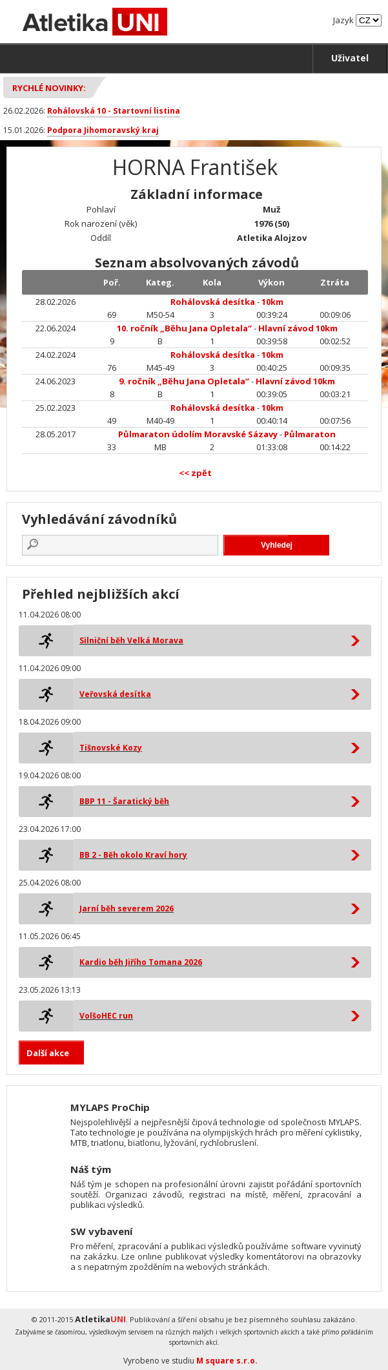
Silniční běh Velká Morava (131, 640)
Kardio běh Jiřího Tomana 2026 (140, 962)
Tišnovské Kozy (110, 747)
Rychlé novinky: (49, 88)
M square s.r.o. (227, 1360)
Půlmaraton (310, 434)
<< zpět (195, 473)
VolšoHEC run (106, 1015)
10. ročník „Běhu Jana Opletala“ (184, 328)
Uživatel (350, 58)
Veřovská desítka (115, 694)
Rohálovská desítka (212, 301)
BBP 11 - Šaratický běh (124, 801)
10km (272, 301)
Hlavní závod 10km (298, 328)
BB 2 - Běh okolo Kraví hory (133, 854)
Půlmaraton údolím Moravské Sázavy (198, 434)
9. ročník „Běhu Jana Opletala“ (184, 381)
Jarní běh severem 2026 (126, 908)
